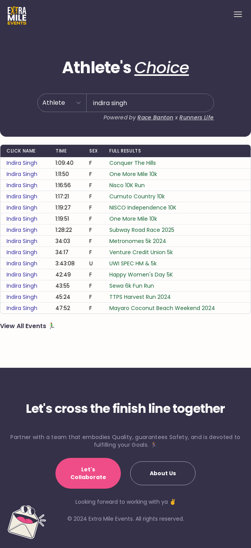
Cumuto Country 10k (137, 196)
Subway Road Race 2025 (141, 230)
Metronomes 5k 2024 (137, 241)
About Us (163, 473)
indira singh (22, 163)
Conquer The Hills (132, 163)
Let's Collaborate (88, 473)
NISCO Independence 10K (142, 207)
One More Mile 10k (133, 174)
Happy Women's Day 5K (141, 274)
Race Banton (155, 117)
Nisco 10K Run (127, 185)
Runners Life (196, 117)
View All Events (24, 326)
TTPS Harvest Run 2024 (140, 297)
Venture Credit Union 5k (141, 252)
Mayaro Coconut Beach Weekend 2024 (162, 308)
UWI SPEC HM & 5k (133, 263)
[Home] (17, 15)
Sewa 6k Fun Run (131, 286)
